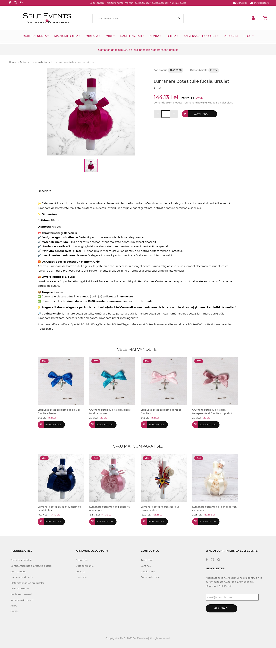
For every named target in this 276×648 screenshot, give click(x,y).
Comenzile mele (150, 577)
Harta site (81, 577)
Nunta (155, 36)
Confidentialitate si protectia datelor (31, 565)
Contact (240, 2)
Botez (172, 36)
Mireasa (93, 36)
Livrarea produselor (22, 577)
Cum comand (18, 571)
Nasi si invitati (132, 36)
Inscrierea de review (22, 600)
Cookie (14, 611)
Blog (248, 36)
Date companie (85, 565)
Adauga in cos (53, 424)
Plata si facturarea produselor (27, 582)
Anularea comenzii (21, 594)
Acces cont (147, 560)
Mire (110, 36)
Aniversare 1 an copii (201, 36)
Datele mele (148, 571)
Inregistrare (259, 2)
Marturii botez (67, 36)
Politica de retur (20, 588)
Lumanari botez (40, 62)
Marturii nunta (36, 36)
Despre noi (82, 560)
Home (13, 62)
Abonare (221, 608)
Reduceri (231, 36)
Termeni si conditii (21, 560)
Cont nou (146, 565)
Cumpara (201, 113)
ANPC (14, 605)
